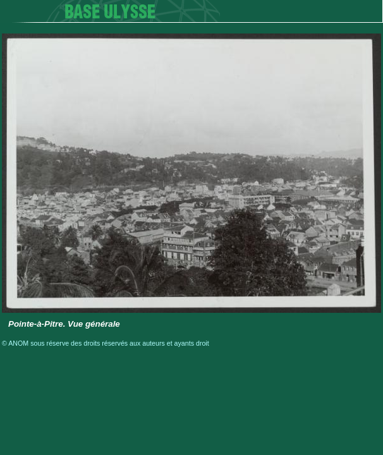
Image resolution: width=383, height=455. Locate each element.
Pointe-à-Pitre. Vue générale (64, 324)
